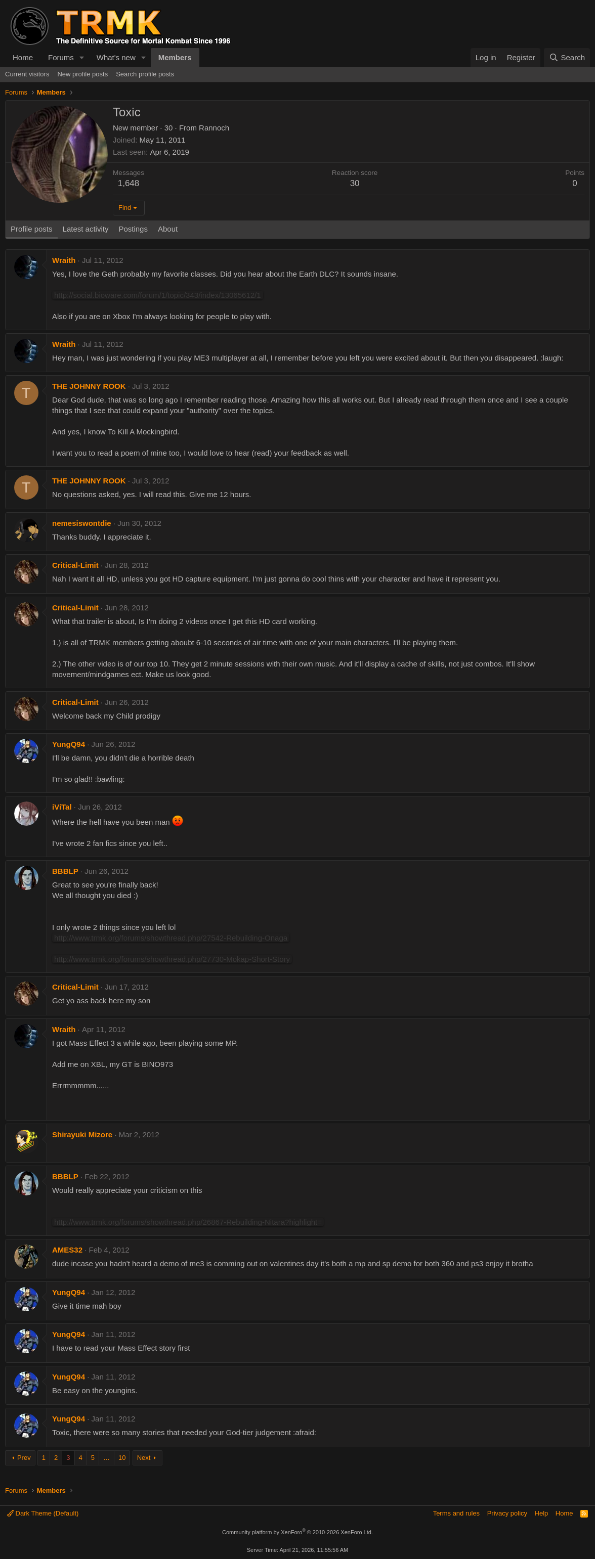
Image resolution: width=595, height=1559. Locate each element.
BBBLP (65, 871)
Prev (24, 1457)
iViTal (62, 807)
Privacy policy (507, 1513)
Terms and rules (456, 1513)
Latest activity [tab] (86, 229)
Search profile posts (145, 74)
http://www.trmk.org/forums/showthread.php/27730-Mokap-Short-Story (172, 959)
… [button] (106, 1457)
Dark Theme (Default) (42, 1513)
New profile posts (82, 74)
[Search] (567, 57)
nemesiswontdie (81, 523)
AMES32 (67, 1249)
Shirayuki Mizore (82, 1134)
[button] (82, 57)
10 (121, 1457)
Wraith (63, 260)
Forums (61, 57)
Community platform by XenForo (297, 1532)
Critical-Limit (75, 565)
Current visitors (27, 74)
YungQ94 (68, 744)
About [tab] (168, 229)
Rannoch (214, 127)
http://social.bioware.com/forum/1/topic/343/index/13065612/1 (157, 295)
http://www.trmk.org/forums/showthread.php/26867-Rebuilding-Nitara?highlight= (188, 1222)
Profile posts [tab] (32, 229)
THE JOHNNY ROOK (89, 386)
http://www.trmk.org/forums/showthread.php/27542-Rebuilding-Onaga (170, 937)
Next (144, 1457)
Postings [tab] (133, 229)
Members (175, 57)
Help (541, 1513)
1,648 (129, 183)
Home (23, 57)
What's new (116, 57)
